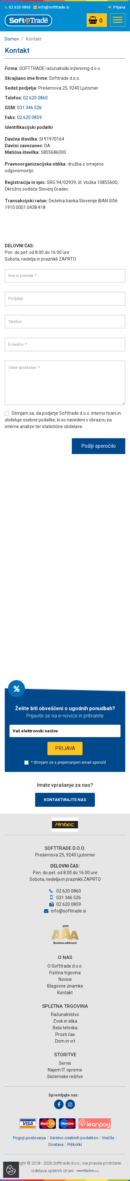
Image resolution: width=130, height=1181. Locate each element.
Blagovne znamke (65, 985)
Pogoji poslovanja (29, 1137)
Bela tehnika (65, 1027)
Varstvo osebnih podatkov (74, 1137)
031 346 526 (29, 107)
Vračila (108, 1137)
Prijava (116, 7)
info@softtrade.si (51, 7)
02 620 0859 (29, 117)
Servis (65, 1063)
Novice (65, 979)
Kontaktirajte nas (65, 799)
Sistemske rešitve (65, 1076)
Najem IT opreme (65, 1069)
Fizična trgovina (65, 972)
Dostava (56, 1144)
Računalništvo (65, 1014)
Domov (12, 38)
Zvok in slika (65, 1021)
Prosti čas (65, 1034)
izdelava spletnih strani (52, 1170)
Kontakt (65, 992)
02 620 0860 (18, 7)
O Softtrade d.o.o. (65, 966)
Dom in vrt (65, 1041)
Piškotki (74, 1144)
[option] (65, 825)
